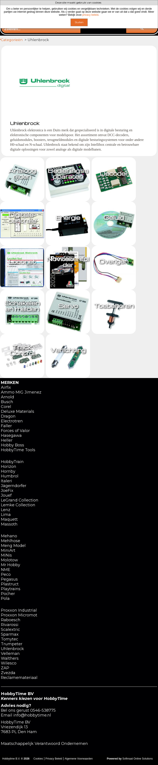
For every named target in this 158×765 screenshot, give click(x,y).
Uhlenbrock (12, 648)
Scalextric (10, 629)
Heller (6, 440)
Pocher (8, 593)
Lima (6, 514)
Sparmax (10, 634)
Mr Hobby (10, 564)
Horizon (8, 466)
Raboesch (10, 620)
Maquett (9, 519)
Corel (6, 406)
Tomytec (9, 639)
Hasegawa (11, 435)
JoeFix (7, 490)
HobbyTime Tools (18, 450)
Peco (6, 574)
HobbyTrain (12, 461)
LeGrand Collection (19, 500)
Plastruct (10, 584)
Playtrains (10, 588)
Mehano (9, 536)
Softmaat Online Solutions (137, 758)
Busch (7, 401)
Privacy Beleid (53, 758)
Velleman (10, 653)
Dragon (8, 416)
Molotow (9, 560)
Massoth (9, 524)
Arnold (7, 397)
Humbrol (9, 476)
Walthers (10, 658)
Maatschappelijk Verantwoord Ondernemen (44, 743)
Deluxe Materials (17, 411)
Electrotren (12, 421)
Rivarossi (9, 624)
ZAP (5, 668)
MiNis (6, 555)
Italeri (6, 481)
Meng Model (13, 545)
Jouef (6, 495)
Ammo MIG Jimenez (21, 392)
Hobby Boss (12, 445)
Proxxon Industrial (19, 610)
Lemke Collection (18, 505)
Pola (5, 598)
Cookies (38, 758)
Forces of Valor (15, 430)
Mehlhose (10, 540)
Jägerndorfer (13, 485)
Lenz (5, 509)
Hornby (8, 471)
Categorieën (21, 40)
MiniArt (8, 550)
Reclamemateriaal (19, 677)
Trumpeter (11, 644)
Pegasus (9, 579)
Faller (6, 425)
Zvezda (8, 672)
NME (5, 569)
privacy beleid (90, 14)
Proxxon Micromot (19, 615)
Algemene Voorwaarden (79, 758)
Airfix (6, 387)
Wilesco (8, 663)
